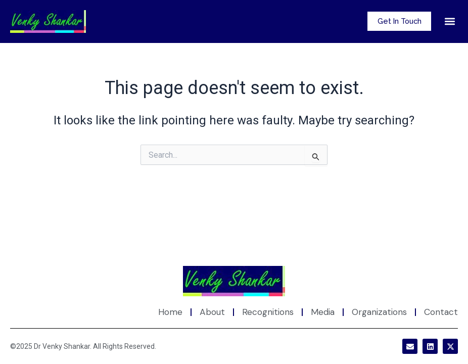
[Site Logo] (234, 281)
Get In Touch (397, 21)
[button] (449, 21)
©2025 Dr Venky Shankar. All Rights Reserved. (83, 346)
